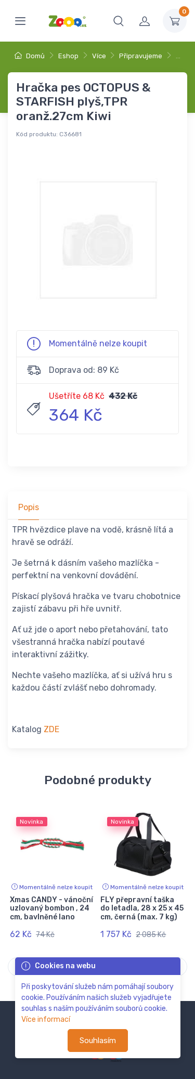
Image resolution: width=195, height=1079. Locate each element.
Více (99, 56)
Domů (30, 56)
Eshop (68, 56)
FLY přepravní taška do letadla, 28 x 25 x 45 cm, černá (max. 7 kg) (142, 908)
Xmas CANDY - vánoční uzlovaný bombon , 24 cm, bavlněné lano (51, 908)
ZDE (51, 729)
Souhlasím (98, 1040)
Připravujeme (140, 56)
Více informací (45, 1019)
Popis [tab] (28, 507)
